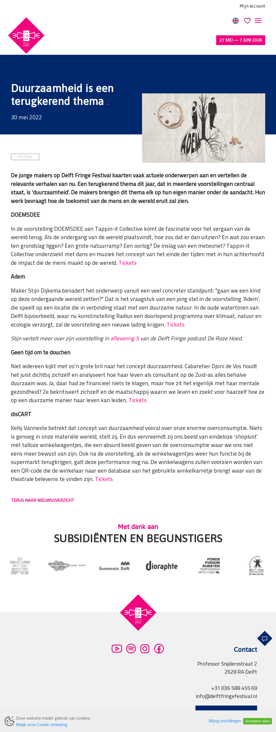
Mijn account (252, 6)
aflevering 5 (124, 319)
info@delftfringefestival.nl (226, 677)
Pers (157, 709)
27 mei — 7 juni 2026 (240, 40)
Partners (136, 709)
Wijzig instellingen (225, 721)
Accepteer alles (257, 721)
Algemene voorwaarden (46, 709)
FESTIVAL (25, 137)
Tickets (128, 243)
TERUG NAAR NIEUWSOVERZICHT (42, 480)
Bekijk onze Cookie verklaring (41, 724)
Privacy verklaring (99, 709)
